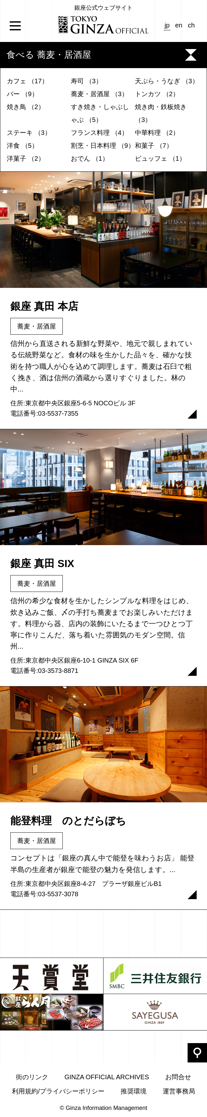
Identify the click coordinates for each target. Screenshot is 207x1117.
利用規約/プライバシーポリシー (58, 1091)
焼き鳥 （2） (26, 106)
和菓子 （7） (154, 145)
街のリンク (32, 1077)
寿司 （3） (86, 81)
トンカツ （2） (157, 93)
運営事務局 (179, 1091)
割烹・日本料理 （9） (103, 145)
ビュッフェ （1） (160, 158)
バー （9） (22, 93)
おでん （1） (90, 158)
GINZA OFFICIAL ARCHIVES (106, 1077)
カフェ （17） (27, 81)
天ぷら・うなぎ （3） (167, 81)
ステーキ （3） (29, 132)
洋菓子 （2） (26, 158)
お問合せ (178, 1077)
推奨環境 (134, 1091)
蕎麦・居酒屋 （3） (99, 93)
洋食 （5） (22, 145)
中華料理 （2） (157, 132)
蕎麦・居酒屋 (36, 326)
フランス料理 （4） (99, 132)
